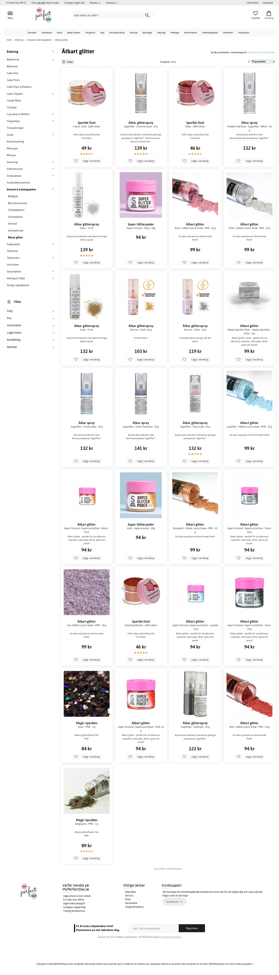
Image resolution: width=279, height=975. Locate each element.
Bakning (161, 32)
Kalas (59, 32)
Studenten (228, 32)
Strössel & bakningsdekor (261, 52)
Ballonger (147, 32)
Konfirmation (190, 32)
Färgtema (90, 32)
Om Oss (129, 895)
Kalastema (46, 32)
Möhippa (174, 32)
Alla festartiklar (117, 32)
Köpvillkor (130, 891)
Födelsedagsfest (210, 32)
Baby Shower (73, 32)
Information (253, 2)
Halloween (243, 32)
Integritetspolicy (134, 906)
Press (128, 899)
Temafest (31, 32)
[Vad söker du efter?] (112, 15)
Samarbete (131, 903)
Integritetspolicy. (171, 937)
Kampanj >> (112, 2)
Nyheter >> (95, 2)
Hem (9, 39)
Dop (102, 32)
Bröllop (133, 32)
